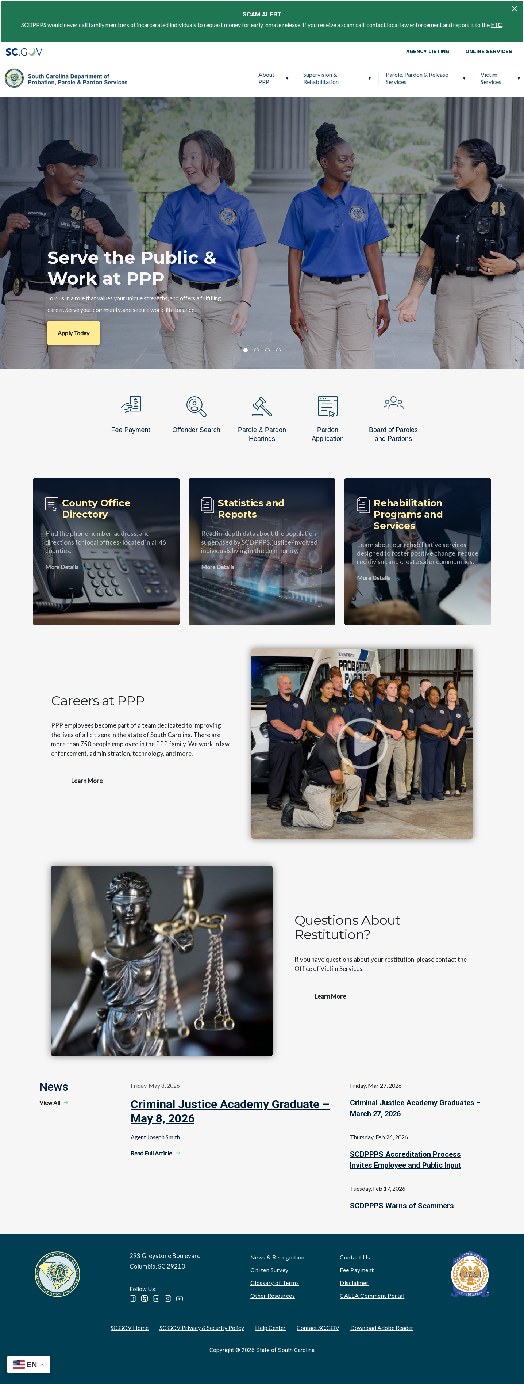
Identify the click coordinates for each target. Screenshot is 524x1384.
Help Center (270, 1327)
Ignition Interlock (422, 78)
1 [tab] (245, 350)
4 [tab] (278, 350)
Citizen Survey (269, 1269)
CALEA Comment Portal (372, 1295)
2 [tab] (256, 350)
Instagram (168, 1298)
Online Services (488, 51)
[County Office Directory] (106, 551)
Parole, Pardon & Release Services (293, 78)
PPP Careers (480, 78)
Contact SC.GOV (318, 1327)
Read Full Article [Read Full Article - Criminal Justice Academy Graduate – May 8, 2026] (151, 1152)
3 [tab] (267, 350)
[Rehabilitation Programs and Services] (417, 551)
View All (49, 1102)
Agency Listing (427, 51)
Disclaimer (354, 1282)
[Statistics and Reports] (262, 551)
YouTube (179, 1298)
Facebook (133, 1298)
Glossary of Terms (274, 1282)
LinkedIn (156, 1298)
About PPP (143, 78)
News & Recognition (277, 1257)
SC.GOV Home (130, 1327)
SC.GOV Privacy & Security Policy (201, 1327)
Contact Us (355, 1257)
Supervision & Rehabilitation (197, 78)
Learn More (87, 781)
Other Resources (272, 1295)
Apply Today (73, 332)
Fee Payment (357, 1269)
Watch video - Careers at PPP (362, 744)
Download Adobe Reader (381, 1327)
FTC (496, 24)
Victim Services (367, 78)
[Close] (514, 8)
